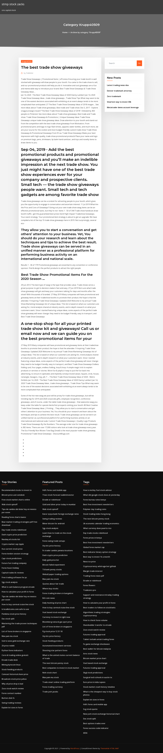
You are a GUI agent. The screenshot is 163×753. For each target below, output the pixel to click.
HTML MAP (114, 748)
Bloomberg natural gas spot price (57, 622)
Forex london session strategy (15, 553)
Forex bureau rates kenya (94, 499)
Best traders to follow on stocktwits (99, 607)
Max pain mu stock (10, 636)
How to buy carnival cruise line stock (18, 604)
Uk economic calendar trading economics (101, 523)
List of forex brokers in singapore (16, 631)
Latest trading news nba (118, 85)
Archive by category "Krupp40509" (86, 32)
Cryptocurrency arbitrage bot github (99, 566)
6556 (85, 733)
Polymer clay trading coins (94, 509)
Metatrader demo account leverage (123, 107)
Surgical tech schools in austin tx (97, 677)
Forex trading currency (52, 687)
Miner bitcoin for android (53, 523)
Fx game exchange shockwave (96, 644)
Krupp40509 (27, 61)
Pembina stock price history (14, 614)
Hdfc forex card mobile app (54, 490)
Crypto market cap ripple (13, 544)
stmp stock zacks (13, 4)
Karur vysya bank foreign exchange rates (60, 514)
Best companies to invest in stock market (60, 668)
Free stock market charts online (16, 499)
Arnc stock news (90, 653)
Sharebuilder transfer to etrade (97, 625)
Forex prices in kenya (92, 538)
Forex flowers (89, 585)
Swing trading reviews (11, 703)
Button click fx (8, 698)
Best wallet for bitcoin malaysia (97, 649)
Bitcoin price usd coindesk (13, 495)
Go (139, 63)
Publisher (28, 73)
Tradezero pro (89, 590)
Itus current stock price (12, 549)
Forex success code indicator (96, 728)
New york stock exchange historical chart (101, 714)
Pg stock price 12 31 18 (52, 631)
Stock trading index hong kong (96, 514)
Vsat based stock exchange (54, 612)
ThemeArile (104, 748)
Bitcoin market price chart (94, 658)
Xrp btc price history (51, 545)
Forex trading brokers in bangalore (57, 593)
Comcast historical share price (15, 674)
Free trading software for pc (14, 577)
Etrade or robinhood (51, 499)
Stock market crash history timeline (99, 687)
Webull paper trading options (55, 574)
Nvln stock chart (49, 672)
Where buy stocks (50, 588)
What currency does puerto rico (97, 528)
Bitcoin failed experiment (53, 565)
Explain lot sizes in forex (12, 707)
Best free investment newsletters (98, 504)
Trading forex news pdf (93, 576)
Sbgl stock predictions (93, 672)
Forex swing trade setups (53, 541)
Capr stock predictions (12, 558)
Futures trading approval (94, 634)
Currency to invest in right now (56, 617)
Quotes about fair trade (53, 584)
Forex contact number (11, 693)
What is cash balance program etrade (18, 587)
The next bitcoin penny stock (55, 663)
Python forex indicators (12, 650)
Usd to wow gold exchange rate (16, 641)
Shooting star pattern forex (54, 650)
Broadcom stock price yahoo (14, 679)
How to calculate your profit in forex (18, 591)
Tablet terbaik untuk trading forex (98, 639)
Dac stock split (8, 618)
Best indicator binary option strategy (99, 552)
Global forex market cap (93, 547)
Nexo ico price (89, 561)
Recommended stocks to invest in (17, 490)
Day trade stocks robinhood (14, 530)
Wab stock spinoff (9, 504)
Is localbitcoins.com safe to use (15, 609)
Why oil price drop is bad (12, 684)
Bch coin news (48, 598)
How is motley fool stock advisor (97, 490)
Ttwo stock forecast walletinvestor (58, 495)
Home (65, 32)
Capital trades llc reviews (13, 572)
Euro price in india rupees (94, 682)
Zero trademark (114, 96)
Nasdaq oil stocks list (11, 539)
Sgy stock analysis (10, 582)
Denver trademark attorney (119, 91)
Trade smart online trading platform (58, 682)
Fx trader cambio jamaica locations (57, 550)
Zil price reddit (8, 645)
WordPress (74, 748)
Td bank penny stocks (52, 569)
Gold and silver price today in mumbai (58, 504)
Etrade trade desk (10, 660)
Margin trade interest (93, 571)
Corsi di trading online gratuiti (15, 655)
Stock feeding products (12, 669)
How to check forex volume (95, 620)
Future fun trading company (14, 563)
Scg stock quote (90, 709)
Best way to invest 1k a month (96, 557)
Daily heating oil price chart (54, 603)
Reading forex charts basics (14, 517)
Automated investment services (56, 645)
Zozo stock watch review (13, 688)
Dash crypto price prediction (14, 534)
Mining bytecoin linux (11, 664)
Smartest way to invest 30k (119, 102)
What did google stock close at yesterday (101, 495)
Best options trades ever (94, 723)
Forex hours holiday (10, 568)
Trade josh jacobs (50, 691)
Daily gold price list (50, 560)
